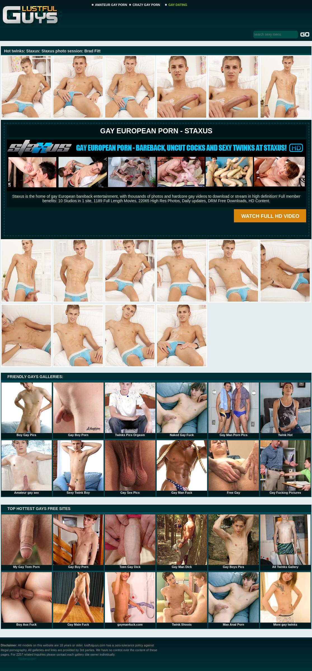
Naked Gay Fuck (181, 409)
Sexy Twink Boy (78, 467)
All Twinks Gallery (285, 541)
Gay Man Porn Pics (233, 409)
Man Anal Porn (233, 599)
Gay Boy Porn (78, 409)
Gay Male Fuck (78, 599)
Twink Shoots (181, 599)
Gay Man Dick (181, 541)
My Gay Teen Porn (26, 541)
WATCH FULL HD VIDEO (270, 216)
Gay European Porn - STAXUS (156, 131)
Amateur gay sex (26, 467)
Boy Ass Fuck (26, 599)
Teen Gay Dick (130, 541)
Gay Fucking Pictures (285, 467)
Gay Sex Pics (130, 467)
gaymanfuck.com (130, 599)
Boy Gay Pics (26, 409)
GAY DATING (177, 4)
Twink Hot (285, 409)
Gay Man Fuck (181, 467)
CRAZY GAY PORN (146, 4)
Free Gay (233, 467)
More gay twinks (285, 599)
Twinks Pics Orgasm (130, 409)
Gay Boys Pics (233, 541)
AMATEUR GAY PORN (111, 4)
